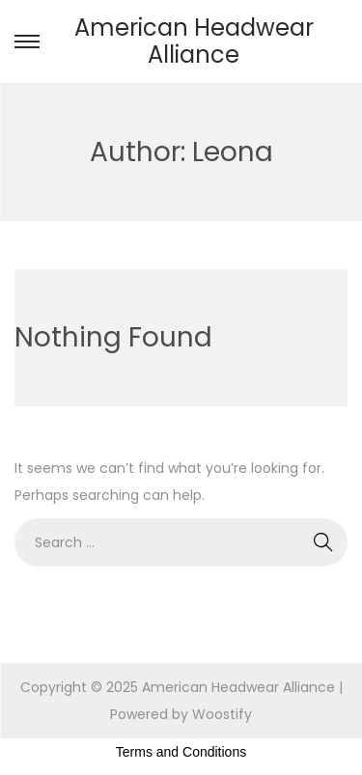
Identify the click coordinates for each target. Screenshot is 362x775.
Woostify (222, 714)
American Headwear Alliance (194, 41)
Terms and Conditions (181, 752)
